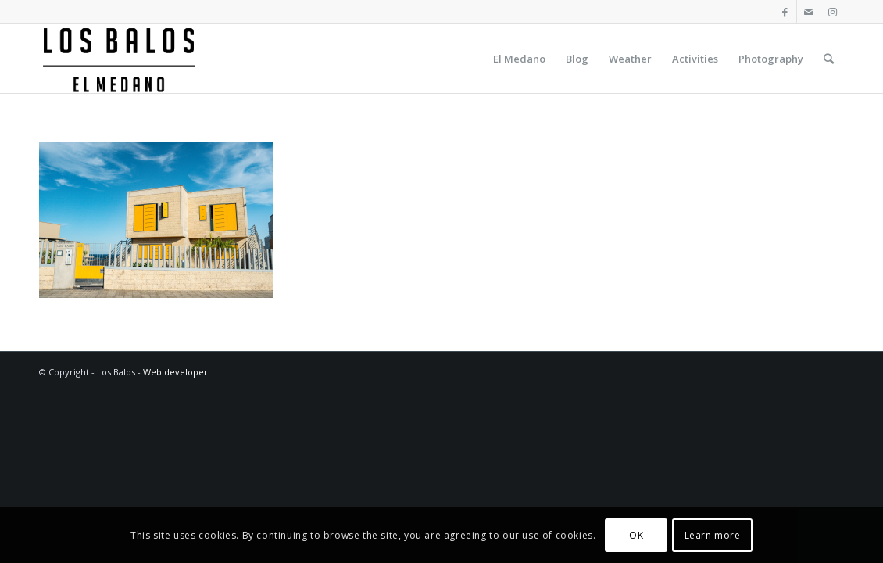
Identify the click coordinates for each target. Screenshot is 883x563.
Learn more (713, 535)
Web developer (175, 372)
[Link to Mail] (808, 11)
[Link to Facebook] (785, 11)
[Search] (828, 58)
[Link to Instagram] (832, 11)
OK (636, 535)
